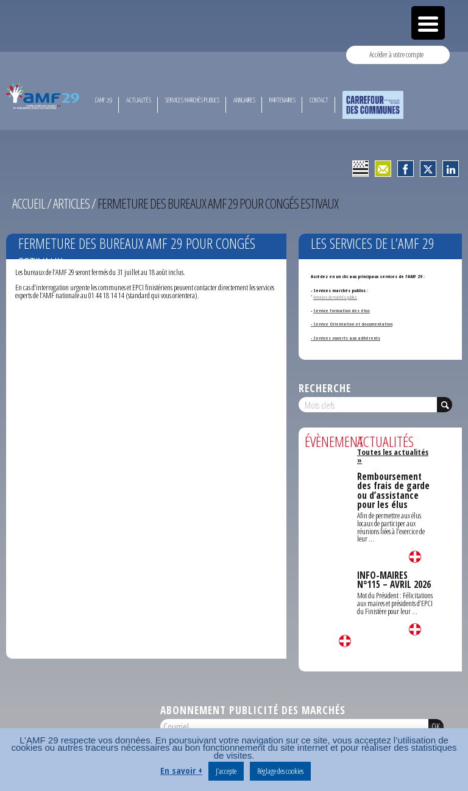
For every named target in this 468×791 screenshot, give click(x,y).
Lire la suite (345, 641)
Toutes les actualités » (392, 455)
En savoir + (181, 770)
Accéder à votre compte (396, 54)
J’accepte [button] (226, 770)
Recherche (325, 388)
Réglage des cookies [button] (280, 770)
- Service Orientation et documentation (351, 324)
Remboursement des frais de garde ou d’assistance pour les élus (393, 490)
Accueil (28, 203)
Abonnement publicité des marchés (253, 710)
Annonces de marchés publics (335, 297)
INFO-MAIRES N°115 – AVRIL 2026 (394, 580)
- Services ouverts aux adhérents (345, 338)
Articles (71, 203)
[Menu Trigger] (428, 23)
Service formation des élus (341, 310)
